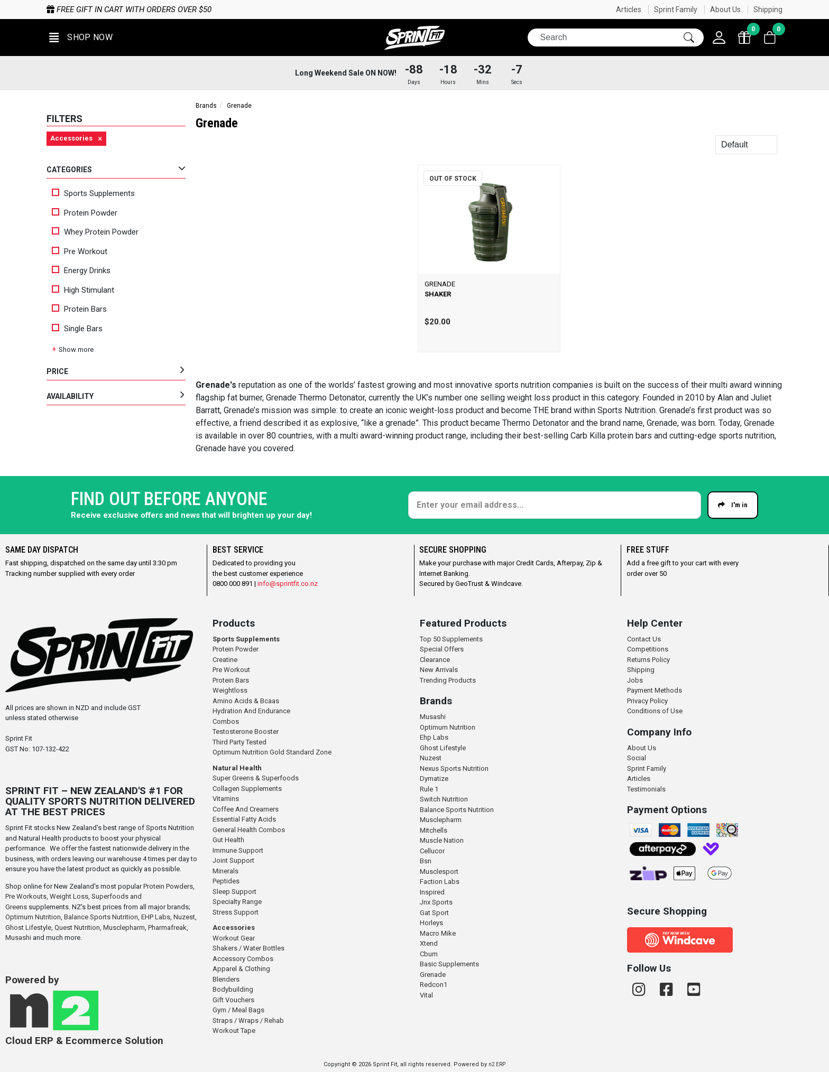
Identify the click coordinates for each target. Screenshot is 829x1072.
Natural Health (237, 768)
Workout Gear (234, 938)
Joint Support (233, 860)
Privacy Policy (647, 701)
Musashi (19, 938)
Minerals (225, 871)
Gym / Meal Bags (238, 1010)
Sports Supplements (93, 193)
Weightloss (230, 690)
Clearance (435, 660)
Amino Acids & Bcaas (246, 701)
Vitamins (226, 799)
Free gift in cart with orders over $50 (261, 9)
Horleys (431, 923)
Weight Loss (69, 896)
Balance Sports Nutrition (101, 917)
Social (636, 758)
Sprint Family (675, 9)
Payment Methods (654, 690)
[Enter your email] (555, 505)
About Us (725, 9)
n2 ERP (497, 1064)
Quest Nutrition (77, 927)
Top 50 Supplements (451, 639)
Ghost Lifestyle (28, 927)
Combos (226, 721)
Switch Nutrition (444, 799)
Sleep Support (234, 892)
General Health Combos (249, 830)
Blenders (226, 979)
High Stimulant (83, 290)
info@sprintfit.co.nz (287, 584)
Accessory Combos (243, 959)
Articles (628, 9)
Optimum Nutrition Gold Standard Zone (272, 752)
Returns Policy (648, 660)
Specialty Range (237, 902)
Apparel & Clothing (241, 969)
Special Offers (442, 649)
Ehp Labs (434, 737)
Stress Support (236, 912)
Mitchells (433, 830)
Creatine (225, 660)
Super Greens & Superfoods (256, 778)
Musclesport (439, 871)
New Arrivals (439, 670)
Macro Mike (438, 933)
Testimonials (646, 789)
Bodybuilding (233, 989)
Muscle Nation (442, 840)
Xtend (429, 943)
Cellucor (432, 851)
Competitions (647, 649)
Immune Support (238, 850)
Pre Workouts (26, 896)
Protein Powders (168, 886)
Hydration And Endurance (251, 711)
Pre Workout (79, 251)
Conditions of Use (655, 711)
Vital (426, 995)
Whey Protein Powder (95, 232)
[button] (81, 37)
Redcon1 (433, 985)
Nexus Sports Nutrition (454, 768)
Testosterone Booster (246, 731)
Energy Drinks (81, 270)
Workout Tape (234, 1030)
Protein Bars (79, 309)
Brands (206, 105)
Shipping (767, 9)
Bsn (425, 861)
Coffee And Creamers (246, 809)
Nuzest (184, 917)
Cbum (429, 954)
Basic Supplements (449, 964)
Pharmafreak (167, 927)
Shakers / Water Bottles (248, 948)
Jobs (635, 680)
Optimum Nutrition (33, 917)
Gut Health (228, 840)
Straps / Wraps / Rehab (248, 1020)
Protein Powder (84, 213)
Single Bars (77, 328)
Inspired (432, 892)
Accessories (234, 927)
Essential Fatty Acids (244, 819)
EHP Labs (155, 917)
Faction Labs (439, 881)
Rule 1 (429, 789)
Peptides (226, 881)
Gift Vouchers (233, 1000)
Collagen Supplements (247, 789)
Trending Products (448, 680)
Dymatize (434, 778)
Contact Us (644, 639)
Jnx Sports (436, 902)
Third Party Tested (239, 742)
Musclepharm (124, 927)
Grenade (433, 974)
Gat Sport (434, 913)
